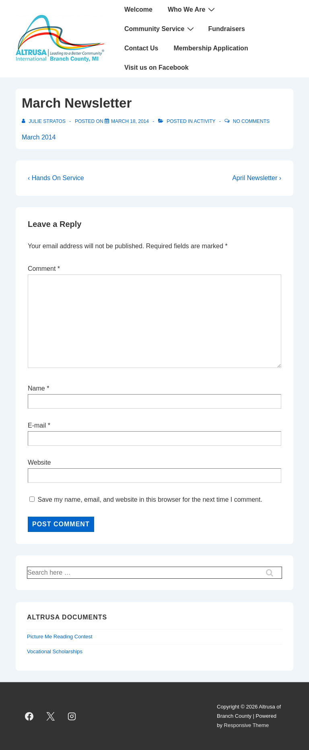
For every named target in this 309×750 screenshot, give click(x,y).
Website (39, 462)
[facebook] (29, 716)
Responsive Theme (246, 725)
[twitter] (50, 716)
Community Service (160, 28)
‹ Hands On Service (56, 178)
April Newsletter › (256, 178)
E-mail (37, 425)
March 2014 (39, 137)
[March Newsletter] (130, 121)
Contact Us (141, 48)
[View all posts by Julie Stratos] (44, 121)
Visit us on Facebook (156, 67)
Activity (205, 121)
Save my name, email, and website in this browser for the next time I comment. (149, 499)
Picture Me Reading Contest (60, 637)
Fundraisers (226, 28)
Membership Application (210, 48)
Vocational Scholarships (54, 651)
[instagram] (72, 716)
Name (36, 388)
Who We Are (192, 9)
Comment (44, 268)
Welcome (138, 9)
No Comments (251, 121)
